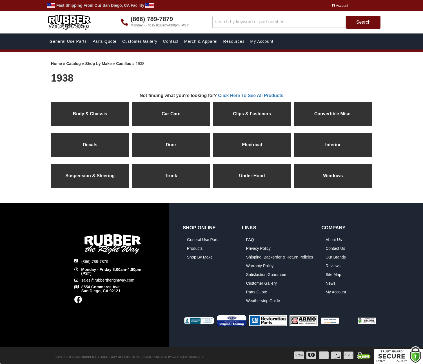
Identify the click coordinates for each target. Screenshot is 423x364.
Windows (333, 175)
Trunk (171, 175)
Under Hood (252, 175)
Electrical (252, 144)
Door (171, 144)
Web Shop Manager (188, 357)
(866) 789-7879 (94, 261)
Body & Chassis (90, 113)
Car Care (171, 113)
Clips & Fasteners (252, 113)
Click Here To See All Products (250, 95)
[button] (296, 22)
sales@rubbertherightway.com (107, 280)
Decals (90, 144)
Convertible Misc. (332, 113)
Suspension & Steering (90, 175)
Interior (333, 144)
